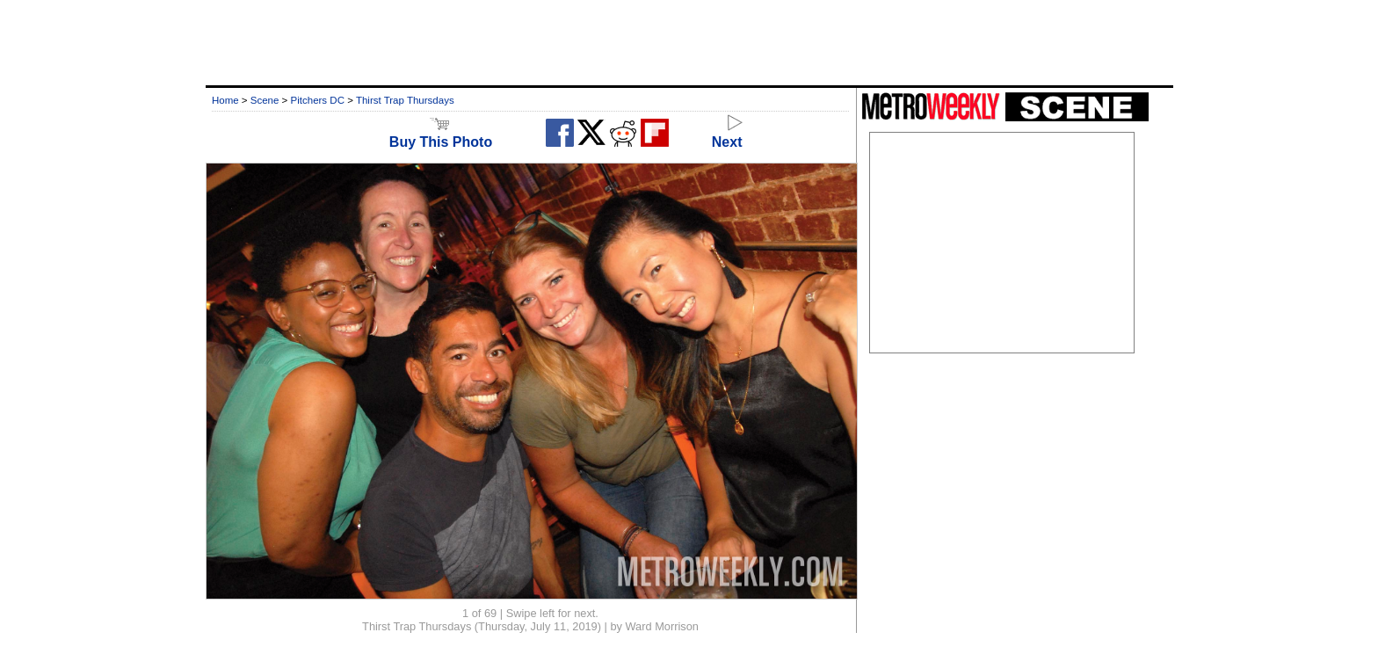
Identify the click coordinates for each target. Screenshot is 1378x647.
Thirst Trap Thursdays (405, 100)
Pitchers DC (317, 100)
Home (225, 100)
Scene (264, 100)
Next (727, 134)
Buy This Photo (440, 134)
